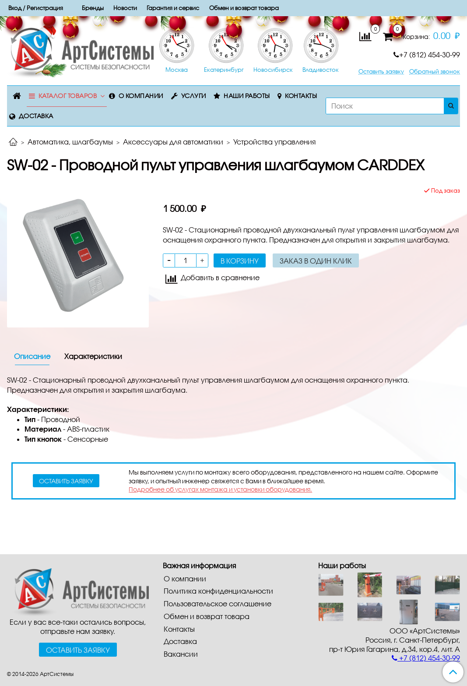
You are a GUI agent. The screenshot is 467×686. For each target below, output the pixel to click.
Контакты (301, 95)
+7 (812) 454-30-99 (426, 54)
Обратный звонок (434, 71)
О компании (141, 95)
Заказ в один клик (316, 261)
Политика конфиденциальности (218, 591)
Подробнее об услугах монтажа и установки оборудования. (220, 489)
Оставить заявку (381, 71)
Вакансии (181, 654)
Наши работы (247, 95)
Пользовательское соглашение (217, 603)
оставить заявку (66, 481)
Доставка (36, 116)
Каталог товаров (68, 95)
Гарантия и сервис (173, 7)
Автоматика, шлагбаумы (70, 141)
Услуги (193, 95)
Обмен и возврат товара (206, 616)
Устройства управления (274, 141)
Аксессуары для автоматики (173, 141)
